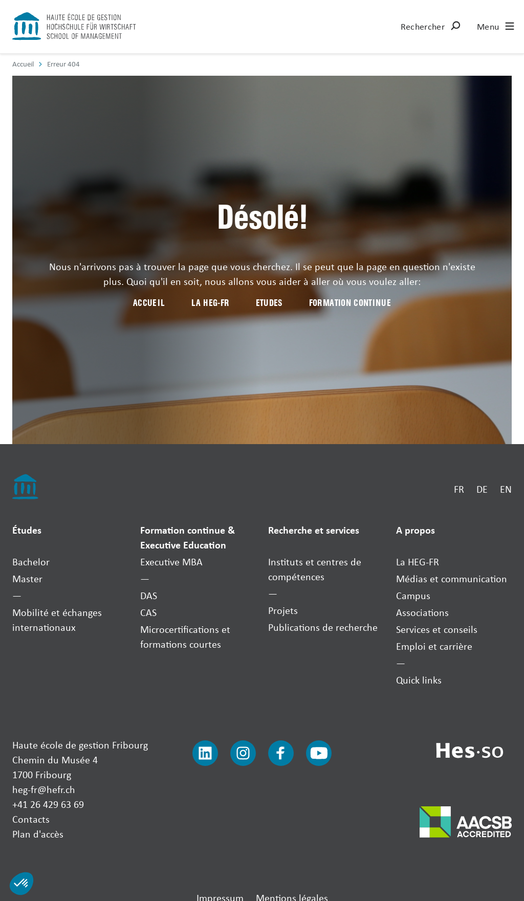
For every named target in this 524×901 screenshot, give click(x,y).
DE (482, 489)
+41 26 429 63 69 (48, 804)
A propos (415, 530)
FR (459, 489)
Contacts (31, 819)
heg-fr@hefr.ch (43, 789)
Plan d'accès (37, 834)
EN (506, 489)
